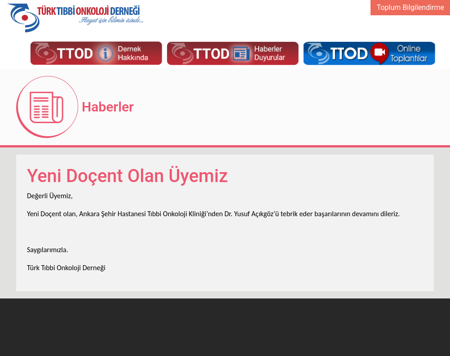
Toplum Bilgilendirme (410, 7)
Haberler (108, 107)
